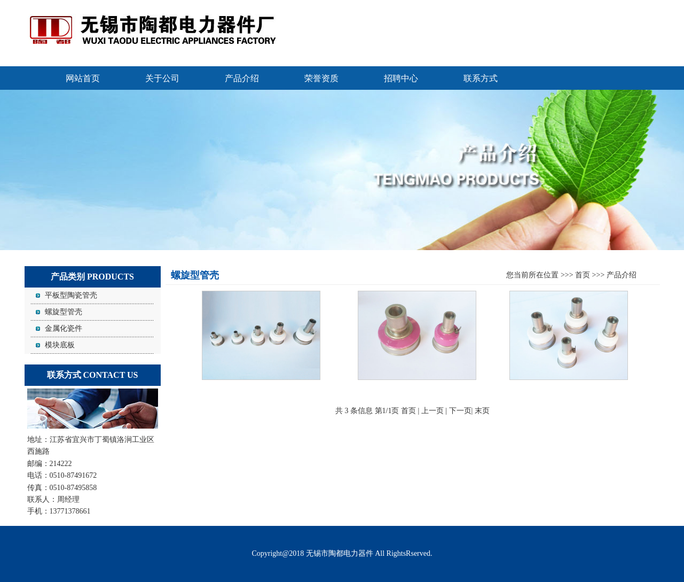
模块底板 (60, 345)
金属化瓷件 (63, 328)
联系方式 (480, 78)
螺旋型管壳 (63, 312)
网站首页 (83, 78)
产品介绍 (242, 78)
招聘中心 (401, 78)
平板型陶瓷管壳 (71, 295)
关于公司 (162, 78)
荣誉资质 (321, 78)
